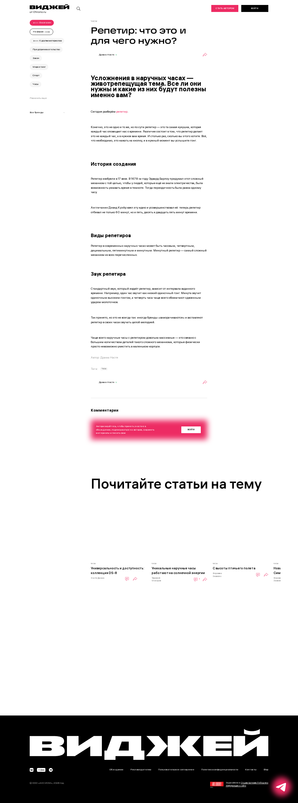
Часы (104, 369)
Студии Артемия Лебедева (254, 782)
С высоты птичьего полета (234, 568)
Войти (254, 8)
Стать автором (225, 8)
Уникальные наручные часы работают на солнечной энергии (178, 570)
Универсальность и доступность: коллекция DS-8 (117, 570)
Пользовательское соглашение (176, 769)
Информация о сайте (236, 785)
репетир (121, 111)
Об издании (116, 769)
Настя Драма (97, 578)
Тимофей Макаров (156, 579)
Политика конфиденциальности (219, 769)
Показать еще (38, 98)
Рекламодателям (140, 769)
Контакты (251, 769)
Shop (266, 769)
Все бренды (47, 112)
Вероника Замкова (217, 575)
